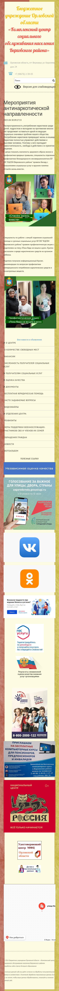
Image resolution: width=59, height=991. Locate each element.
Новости (9, 444)
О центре (10, 343)
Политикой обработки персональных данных (36, 975)
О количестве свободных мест (21, 349)
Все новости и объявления (29, 340)
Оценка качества (14, 380)
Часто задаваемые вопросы (20, 400)
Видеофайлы (11, 407)
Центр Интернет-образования (26, 966)
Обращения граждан (15, 437)
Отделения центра (15, 413)
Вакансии (9, 356)
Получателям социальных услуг (23, 373)
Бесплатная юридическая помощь (23, 393)
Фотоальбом (11, 451)
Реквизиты (10, 420)
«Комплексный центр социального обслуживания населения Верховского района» (29, 29)
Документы (11, 387)
